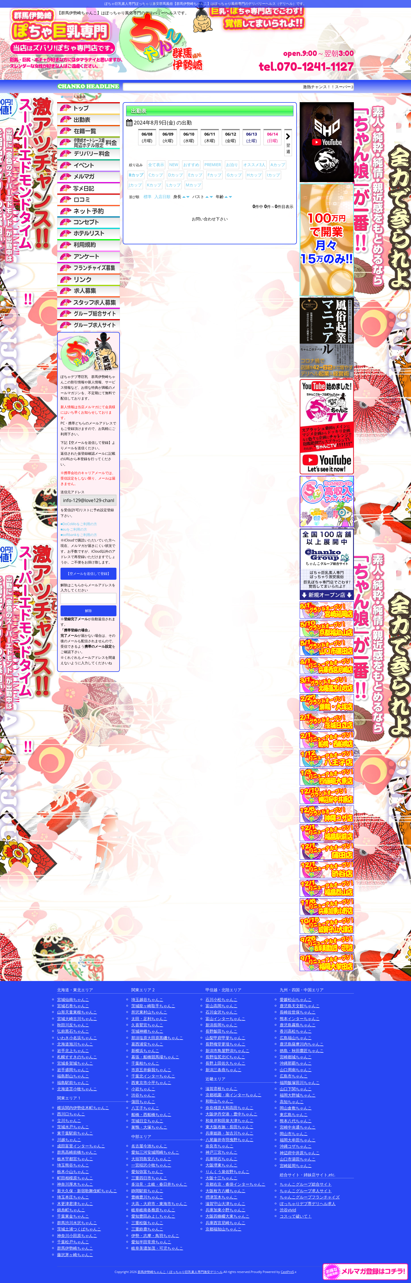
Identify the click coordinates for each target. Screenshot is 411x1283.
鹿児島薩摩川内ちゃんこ (302, 1044)
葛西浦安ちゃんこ (147, 1044)
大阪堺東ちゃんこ (221, 1165)
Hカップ (254, 175)
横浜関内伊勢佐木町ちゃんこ (83, 1107)
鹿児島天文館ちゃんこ (300, 1005)
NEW (173, 164)
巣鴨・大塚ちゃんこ (149, 1127)
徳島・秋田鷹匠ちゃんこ (302, 1050)
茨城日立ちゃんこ (147, 1120)
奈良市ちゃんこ (219, 1146)
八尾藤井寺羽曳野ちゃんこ (229, 1139)
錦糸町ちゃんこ (71, 1209)
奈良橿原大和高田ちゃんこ (229, 1107)
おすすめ (191, 164)
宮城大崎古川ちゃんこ (77, 1018)
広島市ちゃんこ (294, 1076)
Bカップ (136, 175)
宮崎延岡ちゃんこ (296, 1165)
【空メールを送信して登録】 (88, 573)
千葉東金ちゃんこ (73, 1216)
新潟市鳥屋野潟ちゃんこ (227, 1050)
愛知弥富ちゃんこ (147, 1171)
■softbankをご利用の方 (79, 534)
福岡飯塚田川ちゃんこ (300, 1082)
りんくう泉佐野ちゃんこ (227, 1171)
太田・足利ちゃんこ (149, 1018)
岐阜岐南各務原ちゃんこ (153, 1209)
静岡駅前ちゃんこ (147, 1190)
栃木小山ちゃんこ (73, 1171)
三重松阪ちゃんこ (147, 1222)
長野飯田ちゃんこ (221, 1031)
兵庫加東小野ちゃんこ (225, 1209)
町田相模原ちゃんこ (75, 1178)
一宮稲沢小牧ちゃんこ (151, 1165)
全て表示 (156, 164)
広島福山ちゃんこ (296, 1037)
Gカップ (234, 175)
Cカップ (155, 175)
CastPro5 (287, 1272)
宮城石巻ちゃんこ (73, 1005)
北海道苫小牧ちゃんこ (77, 1088)
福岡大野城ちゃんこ (298, 1095)
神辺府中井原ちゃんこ (300, 1152)
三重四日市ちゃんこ (149, 1178)
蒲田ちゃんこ (143, 1101)
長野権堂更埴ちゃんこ (225, 1044)
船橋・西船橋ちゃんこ (151, 1114)
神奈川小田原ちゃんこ (77, 1235)
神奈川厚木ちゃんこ (75, 1184)
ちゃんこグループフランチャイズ (310, 1197)
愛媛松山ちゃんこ (296, 999)
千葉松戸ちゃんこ (73, 1241)
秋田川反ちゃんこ (73, 1025)
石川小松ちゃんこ (221, 999)
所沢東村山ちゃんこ (149, 1012)
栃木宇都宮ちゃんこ (75, 1158)
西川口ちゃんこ (71, 1114)
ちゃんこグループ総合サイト (306, 1184)
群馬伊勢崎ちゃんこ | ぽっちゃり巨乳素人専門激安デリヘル (180, 1272)
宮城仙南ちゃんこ (73, 999)
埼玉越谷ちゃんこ (147, 999)
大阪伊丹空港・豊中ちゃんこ (231, 1114)
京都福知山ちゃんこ (223, 1229)
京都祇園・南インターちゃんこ (233, 1094)
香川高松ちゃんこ (296, 1031)
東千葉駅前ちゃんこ (75, 1133)
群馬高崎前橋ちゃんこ (77, 1152)
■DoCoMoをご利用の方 (79, 523)
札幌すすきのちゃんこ (77, 1057)
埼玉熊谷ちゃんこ (73, 1165)
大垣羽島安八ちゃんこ (151, 1158)
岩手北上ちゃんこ (73, 1050)
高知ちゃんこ (292, 1101)
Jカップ (135, 185)
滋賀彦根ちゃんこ (221, 1088)
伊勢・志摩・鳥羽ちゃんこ (155, 1235)
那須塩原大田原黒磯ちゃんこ (157, 1037)
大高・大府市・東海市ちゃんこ (159, 1203)
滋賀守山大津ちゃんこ (225, 1203)
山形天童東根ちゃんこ (77, 1012)
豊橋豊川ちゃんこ (147, 1197)
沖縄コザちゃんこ (296, 1146)
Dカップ (175, 175)
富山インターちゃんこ (225, 1018)
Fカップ (214, 175)
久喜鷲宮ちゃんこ (147, 1025)
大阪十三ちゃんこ (221, 1178)
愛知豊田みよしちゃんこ (153, 1216)
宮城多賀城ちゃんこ (75, 1063)
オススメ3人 (254, 164)
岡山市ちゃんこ (294, 1133)
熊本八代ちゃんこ (296, 1120)
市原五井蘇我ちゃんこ (151, 1069)
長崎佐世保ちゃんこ (298, 1012)
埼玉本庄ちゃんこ (73, 1197)
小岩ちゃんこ (143, 1088)
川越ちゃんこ (69, 1139)
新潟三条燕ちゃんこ (223, 1069)
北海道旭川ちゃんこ (75, 1044)
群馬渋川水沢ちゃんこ (77, 1222)
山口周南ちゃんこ (296, 1069)
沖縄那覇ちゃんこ (296, 1063)
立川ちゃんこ (69, 1120)
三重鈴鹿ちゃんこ (147, 1229)
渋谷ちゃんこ (143, 1095)
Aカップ (278, 164)
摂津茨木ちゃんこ (221, 1197)
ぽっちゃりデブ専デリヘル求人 (308, 1203)
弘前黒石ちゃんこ (73, 1031)
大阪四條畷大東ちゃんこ (227, 1216)
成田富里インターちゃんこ (81, 1146)
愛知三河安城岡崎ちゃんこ (155, 1152)
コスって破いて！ (296, 1216)
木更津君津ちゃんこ (75, 1203)
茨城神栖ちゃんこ (147, 1031)
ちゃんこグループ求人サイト (306, 1190)
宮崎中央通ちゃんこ (298, 1127)
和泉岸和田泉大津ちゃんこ (229, 1120)
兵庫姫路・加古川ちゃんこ (229, 1133)
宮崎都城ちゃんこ (296, 1057)
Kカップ (154, 185)
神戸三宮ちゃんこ (221, 1152)
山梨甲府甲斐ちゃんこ (225, 1037)
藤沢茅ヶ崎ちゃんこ (75, 1254)
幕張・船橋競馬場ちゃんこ (155, 1057)
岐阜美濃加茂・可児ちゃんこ (157, 1248)
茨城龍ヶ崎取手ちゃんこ (153, 1005)
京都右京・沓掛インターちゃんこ (235, 1184)
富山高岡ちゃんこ (221, 1005)
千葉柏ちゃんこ (145, 1063)
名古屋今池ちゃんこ (149, 1146)
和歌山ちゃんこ (219, 1101)
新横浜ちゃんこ (145, 1050)
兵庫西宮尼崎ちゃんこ (225, 1222)
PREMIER (212, 164)
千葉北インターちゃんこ (153, 1076)
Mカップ (194, 185)
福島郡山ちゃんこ (73, 1076)
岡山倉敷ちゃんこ (296, 1108)
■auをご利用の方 (74, 529)
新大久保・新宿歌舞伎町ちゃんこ (87, 1190)
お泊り (232, 164)
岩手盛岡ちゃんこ (73, 1069)
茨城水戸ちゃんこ (73, 1126)
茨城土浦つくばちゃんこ (79, 1229)
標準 (148, 196)
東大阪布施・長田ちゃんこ (229, 1126)
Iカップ (273, 175)
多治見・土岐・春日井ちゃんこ (159, 1184)
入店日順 (162, 196)
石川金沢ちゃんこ (221, 1012)
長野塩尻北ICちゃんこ (225, 1057)
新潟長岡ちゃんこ (221, 1025)
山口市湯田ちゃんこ (298, 1159)
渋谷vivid (288, 1209)
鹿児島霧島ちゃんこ (298, 1025)
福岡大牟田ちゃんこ (298, 1140)
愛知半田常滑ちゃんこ (151, 1241)
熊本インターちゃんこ (300, 1018)
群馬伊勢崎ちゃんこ (75, 1248)
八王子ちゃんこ (145, 1108)
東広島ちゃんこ (294, 1114)
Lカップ (173, 185)
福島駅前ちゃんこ (73, 1082)
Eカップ (195, 175)
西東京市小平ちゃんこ (151, 1082)
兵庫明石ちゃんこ (221, 1158)
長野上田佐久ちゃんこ (225, 1063)
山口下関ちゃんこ (296, 1088)
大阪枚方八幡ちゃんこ (225, 1190)
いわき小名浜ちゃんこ (77, 1037)
